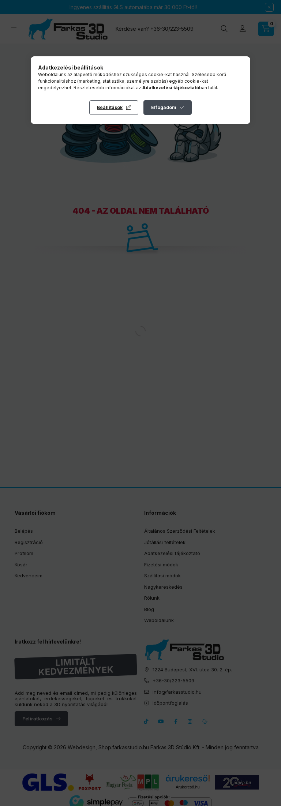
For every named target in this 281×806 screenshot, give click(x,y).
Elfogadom (163, 107)
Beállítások (110, 107)
